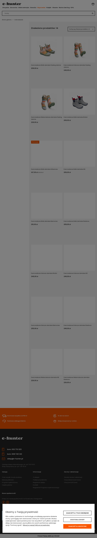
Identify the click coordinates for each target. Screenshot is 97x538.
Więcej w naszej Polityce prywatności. (36, 525)
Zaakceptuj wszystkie (77, 526)
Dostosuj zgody (77, 520)
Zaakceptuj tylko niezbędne (77, 513)
